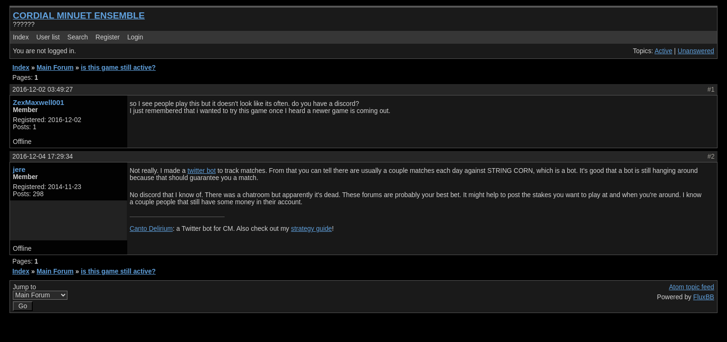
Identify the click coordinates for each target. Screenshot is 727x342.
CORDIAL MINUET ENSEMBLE (79, 15)
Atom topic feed (691, 287)
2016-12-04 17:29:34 (42, 156)
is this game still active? (118, 67)
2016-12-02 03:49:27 (42, 89)
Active (663, 51)
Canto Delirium (151, 228)
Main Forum (55, 67)
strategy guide (311, 228)
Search (77, 37)
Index (21, 37)
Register (107, 37)
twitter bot (202, 170)
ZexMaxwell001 (38, 102)
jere (19, 169)
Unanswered (696, 51)
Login (135, 37)
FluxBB (703, 297)
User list (48, 37)
